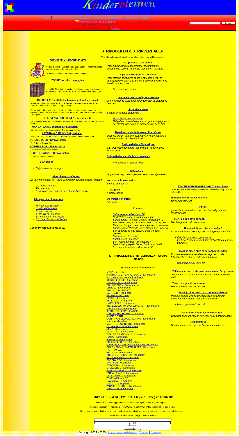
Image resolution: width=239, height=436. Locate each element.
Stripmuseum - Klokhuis (125, 239)
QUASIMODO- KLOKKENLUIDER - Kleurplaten (131, 347)
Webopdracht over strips (121, 180)
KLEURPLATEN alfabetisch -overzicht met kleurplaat (67, 100)
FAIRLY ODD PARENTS (119, 290)
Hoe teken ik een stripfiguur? (128, 118)
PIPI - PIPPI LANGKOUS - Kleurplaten (126, 334)
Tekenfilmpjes (198, 322)
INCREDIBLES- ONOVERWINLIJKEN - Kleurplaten (133, 305)
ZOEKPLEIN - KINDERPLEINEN (68, 60)
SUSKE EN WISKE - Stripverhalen (49, 153)
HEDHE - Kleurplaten (117, 298)
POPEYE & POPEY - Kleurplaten (123, 342)
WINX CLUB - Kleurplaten (120, 388)
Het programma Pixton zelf (191, 263)
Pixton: (203, 207)
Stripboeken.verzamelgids (49, 168)
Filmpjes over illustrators (48, 199)
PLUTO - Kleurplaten (117, 336)
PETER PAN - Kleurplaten (120, 331)
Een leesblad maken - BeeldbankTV (132, 241)
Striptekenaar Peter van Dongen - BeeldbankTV (138, 220)
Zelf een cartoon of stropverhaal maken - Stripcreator (203, 271)
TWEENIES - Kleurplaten (119, 380)
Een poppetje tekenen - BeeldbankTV (133, 247)
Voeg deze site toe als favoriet (95, 21)
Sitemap (156, 432)
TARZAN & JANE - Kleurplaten (122, 373)
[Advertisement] (16, 79)
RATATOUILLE (114, 349)
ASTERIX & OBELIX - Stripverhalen (62, 133)
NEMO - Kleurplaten (117, 329)
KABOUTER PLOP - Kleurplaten (123, 311)
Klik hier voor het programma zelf (194, 237)
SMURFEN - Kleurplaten (119, 362)
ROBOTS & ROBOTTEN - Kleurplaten (126, 355)
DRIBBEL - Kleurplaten (118, 287)
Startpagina (46, 162)
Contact (115, 28)
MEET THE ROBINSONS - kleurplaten (126, 324)
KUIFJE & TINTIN (116, 316)
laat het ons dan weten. (164, 407)
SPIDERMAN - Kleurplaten (120, 365)
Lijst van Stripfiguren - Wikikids (138, 74)
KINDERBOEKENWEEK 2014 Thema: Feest (203, 186)
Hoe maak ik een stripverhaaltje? (203, 228)
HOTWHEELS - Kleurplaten (121, 303)
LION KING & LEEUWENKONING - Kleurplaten (131, 318)
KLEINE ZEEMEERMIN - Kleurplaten (125, 313)
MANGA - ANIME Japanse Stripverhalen (55, 127)
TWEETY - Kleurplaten (118, 383)
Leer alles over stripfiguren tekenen (138, 97)
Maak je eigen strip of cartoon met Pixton (203, 251)
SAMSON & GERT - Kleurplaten (123, 357)
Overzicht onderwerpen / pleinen (72, 17)
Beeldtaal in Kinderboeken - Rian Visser (138, 132)
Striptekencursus (138, 109)
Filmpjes (138, 208)
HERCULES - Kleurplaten (120, 300)
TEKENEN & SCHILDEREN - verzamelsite (67, 118)
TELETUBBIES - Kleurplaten (121, 375)
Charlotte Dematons (46, 208)
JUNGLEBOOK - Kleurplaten (121, 308)
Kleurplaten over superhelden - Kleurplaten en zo (62, 191)
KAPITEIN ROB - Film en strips (47, 146)
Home (46, 17)
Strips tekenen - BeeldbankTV (129, 214)
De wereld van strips (119, 199)
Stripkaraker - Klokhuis (125, 236)
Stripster (115, 189)
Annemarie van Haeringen (50, 216)
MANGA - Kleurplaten (117, 321)
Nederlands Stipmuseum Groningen (202, 312)
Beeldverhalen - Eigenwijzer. (138, 144)
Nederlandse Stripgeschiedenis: (189, 197)
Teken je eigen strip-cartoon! (188, 219)
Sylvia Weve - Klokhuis (48, 214)
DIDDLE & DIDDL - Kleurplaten (122, 280)
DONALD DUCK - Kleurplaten (122, 282)
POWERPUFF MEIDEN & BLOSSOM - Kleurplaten (132, 344)
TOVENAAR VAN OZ (117, 378)
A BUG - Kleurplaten (117, 272)
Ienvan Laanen (44, 211)
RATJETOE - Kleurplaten (119, 352)
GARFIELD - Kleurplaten (119, 293)
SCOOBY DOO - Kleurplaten (121, 360)
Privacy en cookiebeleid (108, 17)
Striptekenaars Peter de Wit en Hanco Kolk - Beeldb (140, 228)
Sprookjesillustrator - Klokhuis (51, 219)
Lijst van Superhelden (124, 89)
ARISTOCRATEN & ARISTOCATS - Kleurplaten (131, 274)
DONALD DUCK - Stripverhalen (48, 140)
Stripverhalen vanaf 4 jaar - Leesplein (128, 156)
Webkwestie (136, 171)
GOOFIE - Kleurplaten (118, 295)
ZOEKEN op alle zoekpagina (67, 80)
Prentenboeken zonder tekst (128, 162)
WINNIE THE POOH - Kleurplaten (124, 386)
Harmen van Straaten (47, 205)
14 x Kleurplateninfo (46, 185)
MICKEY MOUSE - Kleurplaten (122, 326)
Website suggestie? (137, 17)
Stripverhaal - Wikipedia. (138, 62)
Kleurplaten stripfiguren (66, 176)
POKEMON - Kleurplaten (119, 339)
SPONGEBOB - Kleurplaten (121, 368)
